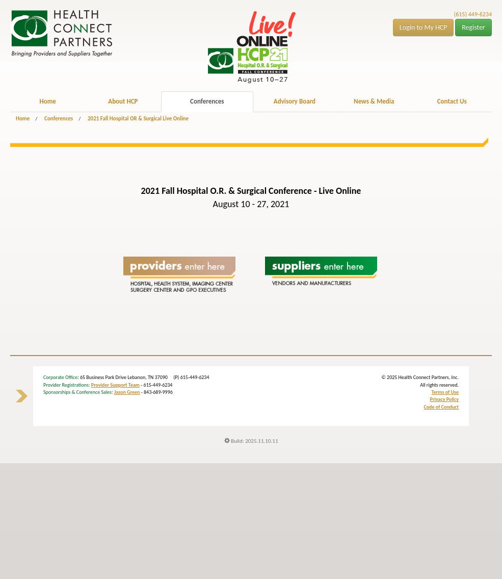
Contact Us (452, 101)
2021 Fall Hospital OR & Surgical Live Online (138, 118)
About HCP (123, 101)
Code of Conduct (441, 407)
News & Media (374, 101)
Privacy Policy (444, 399)
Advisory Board (294, 101)
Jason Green (127, 392)
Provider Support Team (115, 385)
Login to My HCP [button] (423, 27)
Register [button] (473, 27)
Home (47, 101)
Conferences (207, 101)
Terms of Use (445, 392)
